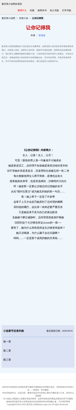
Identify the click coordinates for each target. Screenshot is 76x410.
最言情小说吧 (8, 18)
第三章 (7, 359)
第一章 (7, 341)
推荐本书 (42, 10)
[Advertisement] (38, 104)
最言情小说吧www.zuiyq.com (38, 404)
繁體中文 (22, 10)
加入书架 (54, 10)
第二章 (7, 350)
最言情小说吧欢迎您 (12, 4)
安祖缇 (42, 35)
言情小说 (23, 18)
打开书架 (66, 10)
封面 (32, 10)
